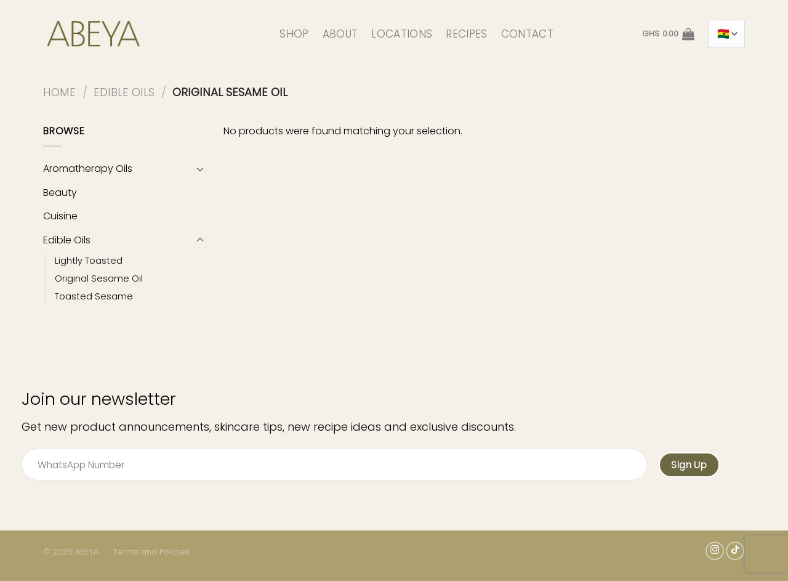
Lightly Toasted (89, 260)
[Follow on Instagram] (715, 551)
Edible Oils (124, 92)
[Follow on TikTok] (735, 551)
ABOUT (340, 33)
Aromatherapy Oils (87, 168)
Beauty (60, 192)
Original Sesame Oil (99, 278)
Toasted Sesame (94, 296)
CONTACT (527, 33)
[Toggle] (200, 168)
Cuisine (60, 216)
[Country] (726, 33)
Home (59, 92)
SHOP (293, 33)
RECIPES (466, 33)
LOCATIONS (401, 33)
